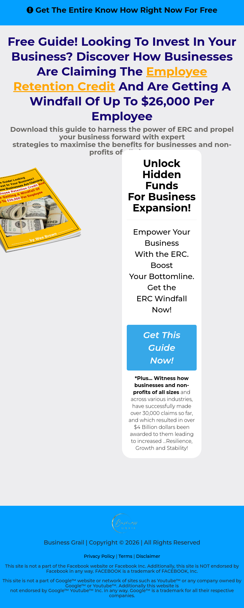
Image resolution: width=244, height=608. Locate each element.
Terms (125, 556)
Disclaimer (148, 556)
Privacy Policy (99, 556)
